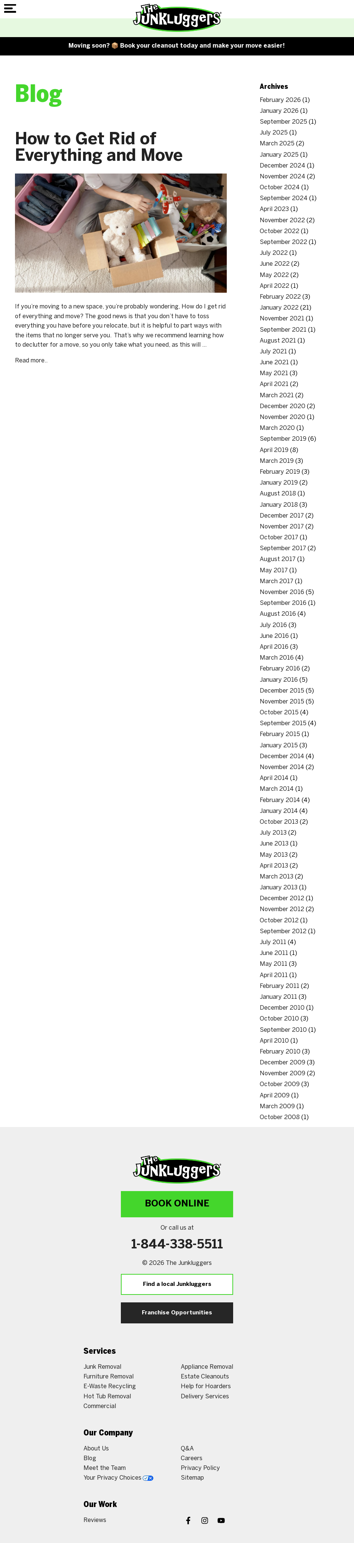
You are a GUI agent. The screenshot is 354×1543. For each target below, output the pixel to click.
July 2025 (274, 133)
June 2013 (274, 844)
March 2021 (277, 395)
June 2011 (274, 953)
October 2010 (279, 1019)
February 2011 (279, 986)
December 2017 (282, 516)
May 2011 (273, 964)
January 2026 (279, 111)
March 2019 (277, 461)
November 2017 (282, 527)
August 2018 (278, 494)
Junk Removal (102, 1367)
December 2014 (282, 756)
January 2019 (279, 483)
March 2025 (277, 144)
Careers (191, 1458)
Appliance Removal (207, 1367)
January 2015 (279, 745)
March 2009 (277, 1106)
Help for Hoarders (206, 1386)
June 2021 (274, 362)
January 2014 (279, 811)
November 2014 (282, 767)
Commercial (99, 1406)
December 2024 (282, 166)
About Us (96, 1449)
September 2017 (283, 548)
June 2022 (275, 264)
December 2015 (282, 691)
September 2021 (283, 330)
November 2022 (282, 220)
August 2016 (278, 614)
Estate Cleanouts (205, 1377)
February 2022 (280, 297)
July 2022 (274, 253)
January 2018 (279, 505)
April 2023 (274, 209)
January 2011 (278, 997)
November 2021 (282, 319)
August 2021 (278, 341)
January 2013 (278, 887)
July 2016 (273, 625)
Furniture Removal (108, 1377)
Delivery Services (205, 1396)
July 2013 (273, 833)
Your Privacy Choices (118, 1478)
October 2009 (280, 1084)
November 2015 (282, 702)
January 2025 (279, 155)
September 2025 (283, 122)
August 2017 (278, 559)
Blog (89, 1458)
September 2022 (283, 242)
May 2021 (274, 373)
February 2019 (280, 472)
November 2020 (282, 417)
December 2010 (282, 1008)
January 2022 (279, 308)
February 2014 (280, 800)
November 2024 (282, 177)
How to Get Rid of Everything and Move (99, 148)
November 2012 (282, 909)
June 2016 (274, 636)
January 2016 (279, 680)
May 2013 (274, 855)
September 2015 (283, 723)
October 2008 (280, 1117)
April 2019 (274, 450)
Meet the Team (104, 1468)
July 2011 (273, 942)
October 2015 (279, 712)
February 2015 (280, 734)
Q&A (187, 1449)
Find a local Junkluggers (177, 1284)
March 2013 (276, 877)
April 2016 (274, 647)
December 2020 (282, 406)
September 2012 (283, 931)
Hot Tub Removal (107, 1396)
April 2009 (275, 1096)
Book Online (177, 1204)
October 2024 (280, 187)
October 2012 (279, 920)
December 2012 (282, 898)
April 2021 (274, 384)
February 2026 (280, 100)
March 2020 (277, 428)
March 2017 (276, 581)
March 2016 (277, 658)
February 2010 (280, 1052)
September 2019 (283, 439)
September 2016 (283, 603)
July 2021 (273, 352)
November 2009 (282, 1073)
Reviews (94, 1520)
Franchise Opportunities (177, 1313)
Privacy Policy (200, 1468)
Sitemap (192, 1478)
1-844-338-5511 (177, 1245)
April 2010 (274, 1041)
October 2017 (279, 537)
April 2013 (274, 866)
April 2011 (274, 975)
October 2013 (279, 822)
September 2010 (283, 1030)
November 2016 (282, 592)
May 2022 (274, 275)
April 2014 (274, 778)
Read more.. (31, 361)
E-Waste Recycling (109, 1386)
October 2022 (279, 231)
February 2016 (280, 669)
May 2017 (274, 570)
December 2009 (282, 1063)
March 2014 (277, 789)
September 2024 (284, 198)
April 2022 (274, 286)
